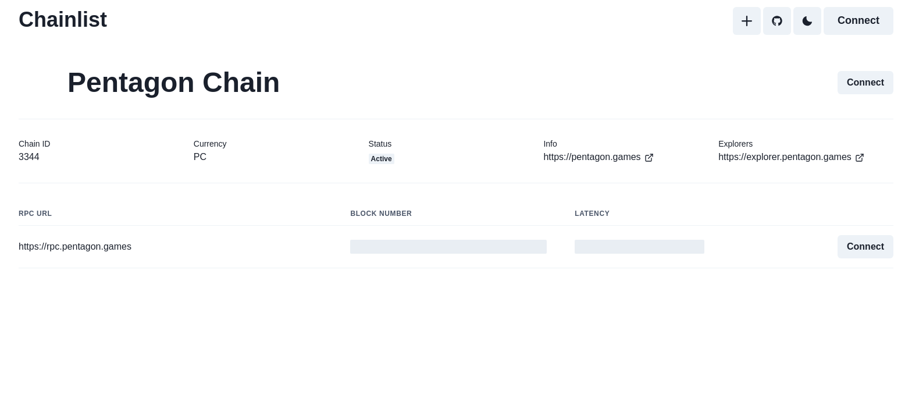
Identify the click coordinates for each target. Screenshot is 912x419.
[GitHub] (777, 21)
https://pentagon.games (598, 157)
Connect (858, 20)
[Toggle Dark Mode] (807, 21)
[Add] (747, 21)
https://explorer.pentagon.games (791, 157)
